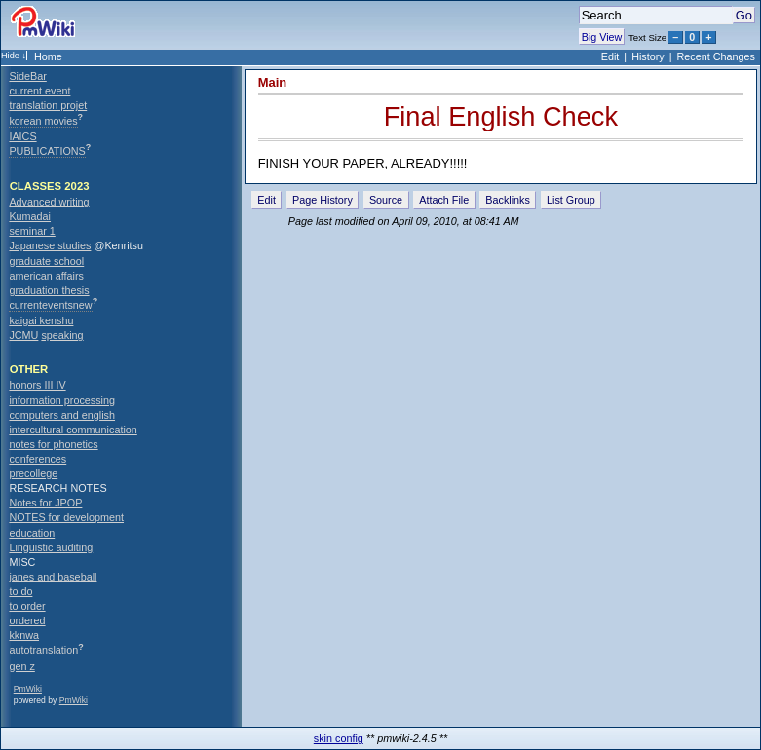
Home (48, 56)
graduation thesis (49, 290)
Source (385, 200)
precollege (33, 473)
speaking (62, 335)
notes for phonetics (53, 444)
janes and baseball (52, 576)
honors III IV (37, 385)
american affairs (46, 275)
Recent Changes (716, 56)
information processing (62, 400)
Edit (610, 56)
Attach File (444, 200)
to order (27, 606)
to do (20, 591)
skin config (338, 738)
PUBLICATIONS (47, 151)
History (648, 56)
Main (272, 82)
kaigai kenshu (41, 320)
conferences (37, 459)
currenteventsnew (50, 305)
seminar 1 (32, 231)
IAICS (22, 136)
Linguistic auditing (51, 547)
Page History (322, 200)
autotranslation (43, 650)
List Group (571, 200)
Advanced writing (49, 201)
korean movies (43, 121)
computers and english (62, 415)
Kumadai (30, 216)
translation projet (48, 105)
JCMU (23, 335)
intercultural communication (72, 429)
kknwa (24, 635)
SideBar (27, 76)
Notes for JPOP (45, 502)
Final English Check (501, 116)
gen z (21, 666)
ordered (27, 620)
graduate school (46, 261)
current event (39, 90)
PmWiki (28, 689)
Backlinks (507, 200)
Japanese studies (50, 245)
